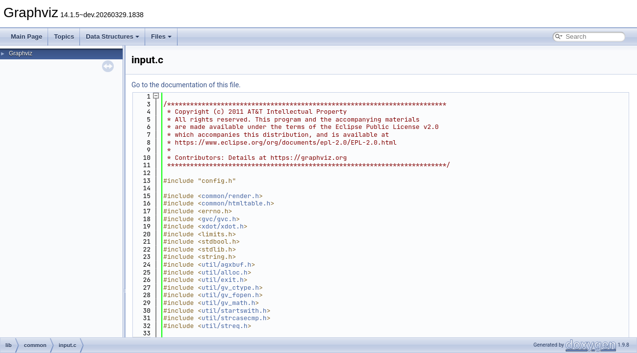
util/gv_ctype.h (230, 287)
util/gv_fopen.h (230, 295)
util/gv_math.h (228, 303)
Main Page (26, 36)
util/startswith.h (234, 310)
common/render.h (230, 196)
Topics (64, 36)
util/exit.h (223, 280)
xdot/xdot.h (223, 226)
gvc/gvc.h (219, 219)
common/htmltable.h (236, 203)
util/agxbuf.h (226, 264)
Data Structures (112, 36)
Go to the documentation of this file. (186, 85)
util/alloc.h (225, 272)
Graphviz (20, 53)
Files (161, 36)
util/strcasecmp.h (234, 318)
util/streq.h (225, 326)
